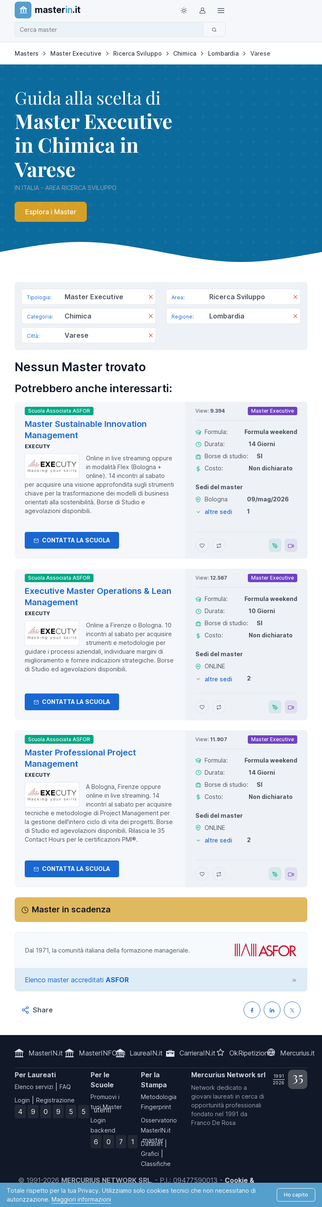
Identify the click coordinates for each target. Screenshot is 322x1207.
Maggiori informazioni (81, 1199)
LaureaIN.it (146, 1053)
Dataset (152, 1143)
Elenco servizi (34, 1086)
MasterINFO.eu (102, 1053)
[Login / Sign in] (202, 10)
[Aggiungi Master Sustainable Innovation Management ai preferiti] (202, 545)
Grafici (150, 1153)
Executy (37, 446)
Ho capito (296, 1195)
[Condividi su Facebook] (252, 1010)
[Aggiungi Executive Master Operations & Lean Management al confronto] (219, 707)
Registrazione (55, 1100)
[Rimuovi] (151, 298)
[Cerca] (214, 29)
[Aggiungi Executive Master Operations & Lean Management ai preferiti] (202, 707)
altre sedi (218, 511)
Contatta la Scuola (72, 540)
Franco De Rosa (213, 1122)
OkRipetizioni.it (252, 1053)
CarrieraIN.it (197, 1053)
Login (22, 1100)
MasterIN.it (46, 1053)
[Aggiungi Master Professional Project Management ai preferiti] (202, 874)
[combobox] (111, 29)
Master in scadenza (71, 909)
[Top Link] (220, 10)
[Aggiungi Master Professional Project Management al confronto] (219, 874)
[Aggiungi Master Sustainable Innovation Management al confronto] (219, 545)
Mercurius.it (297, 1053)
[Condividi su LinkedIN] (272, 1010)
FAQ (65, 1086)
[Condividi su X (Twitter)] (292, 1010)
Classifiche (156, 1163)
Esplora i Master (50, 212)
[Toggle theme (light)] (183, 10)
